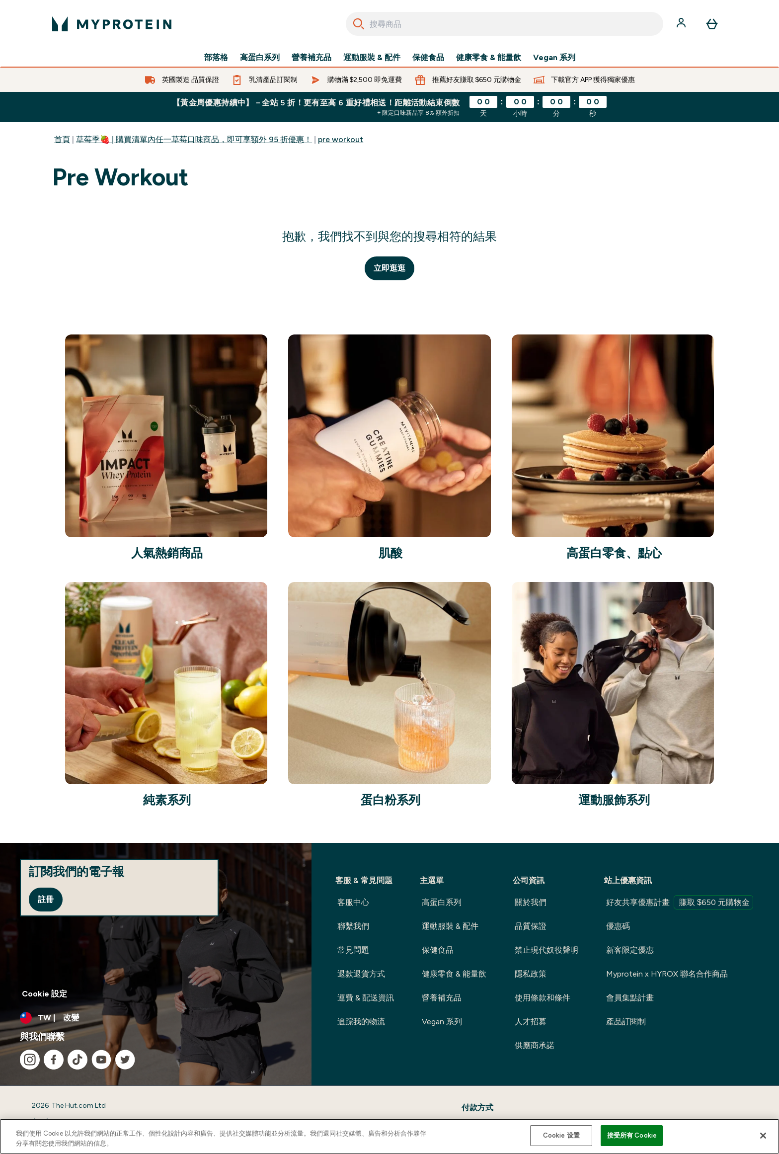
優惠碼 (618, 926)
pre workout (340, 139)
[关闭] (763, 1136)
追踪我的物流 (361, 1021)
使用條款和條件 (542, 997)
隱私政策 (530, 974)
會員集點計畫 (630, 997)
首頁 (62, 139)
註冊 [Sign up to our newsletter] (46, 899)
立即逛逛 (389, 268)
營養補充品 (311, 58)
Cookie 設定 (44, 993)
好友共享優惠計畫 (679, 902)
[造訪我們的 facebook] (54, 1060)
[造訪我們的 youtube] (101, 1060)
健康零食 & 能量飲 (488, 58)
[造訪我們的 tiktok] (77, 1060)
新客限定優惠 (630, 950)
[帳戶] (682, 24)
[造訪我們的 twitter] (125, 1060)
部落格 (216, 58)
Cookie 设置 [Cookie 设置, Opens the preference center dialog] (561, 1135)
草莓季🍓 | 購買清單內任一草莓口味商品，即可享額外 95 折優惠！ (194, 139)
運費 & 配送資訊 (365, 997)
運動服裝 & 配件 (371, 58)
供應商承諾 (534, 1045)
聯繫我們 (353, 926)
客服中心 (353, 902)
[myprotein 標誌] (111, 24)
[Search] (359, 24)
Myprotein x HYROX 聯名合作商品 (667, 974)
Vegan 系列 (554, 58)
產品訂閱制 (626, 1021)
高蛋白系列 (260, 58)
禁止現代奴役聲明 (546, 950)
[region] (389, 1136)
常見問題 (353, 950)
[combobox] (504, 24)
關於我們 (530, 902)
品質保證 (530, 926)
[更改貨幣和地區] (156, 1018)
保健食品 (428, 58)
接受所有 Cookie (632, 1135)
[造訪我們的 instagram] (30, 1060)
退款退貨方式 (361, 974)
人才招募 (530, 1021)
